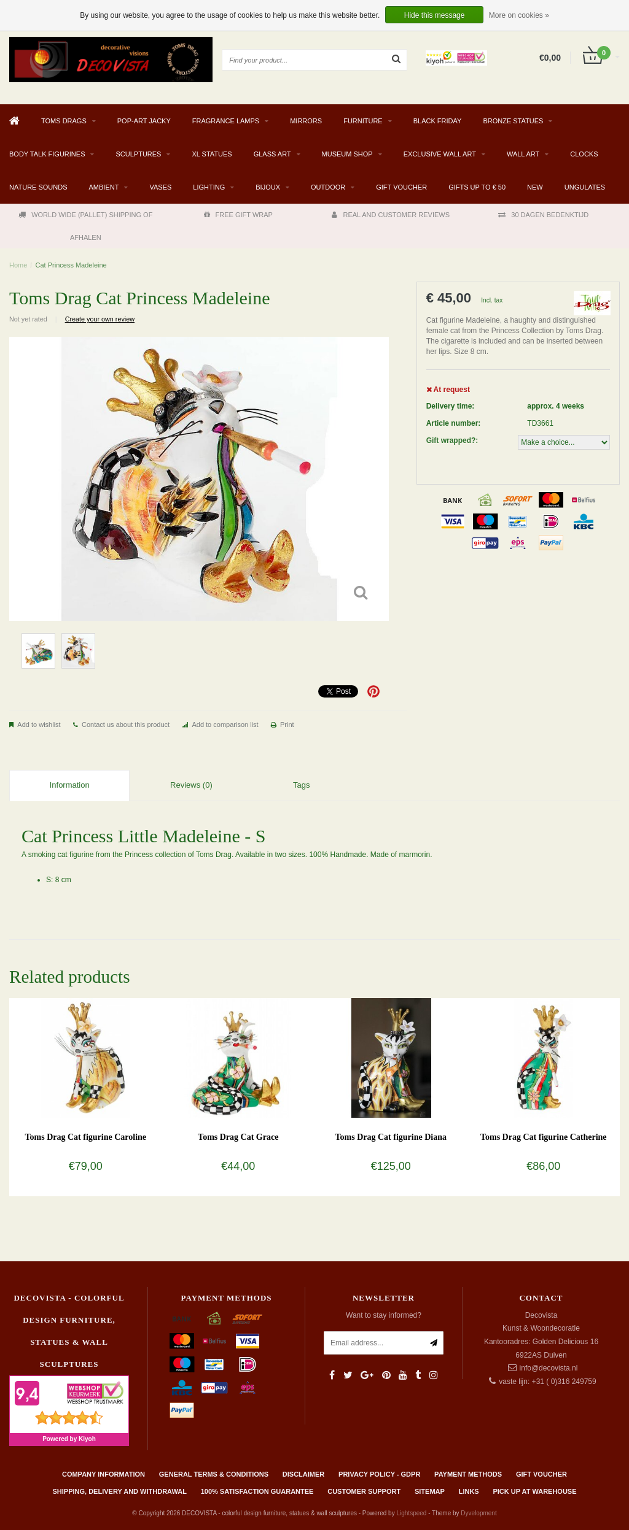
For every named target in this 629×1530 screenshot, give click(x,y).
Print (287, 724)
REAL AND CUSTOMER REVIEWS (391, 214)
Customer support (363, 1491)
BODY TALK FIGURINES (47, 154)
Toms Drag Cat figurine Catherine (543, 1137)
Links (469, 1491)
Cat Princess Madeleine (71, 265)
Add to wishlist (38, 724)
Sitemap (430, 1491)
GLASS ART (272, 154)
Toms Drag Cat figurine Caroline (85, 1137)
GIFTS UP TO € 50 (477, 187)
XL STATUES (212, 154)
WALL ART (523, 154)
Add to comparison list (225, 724)
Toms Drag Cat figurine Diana (391, 1137)
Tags (301, 785)
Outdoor (328, 187)
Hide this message (434, 15)
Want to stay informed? (383, 1315)
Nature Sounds (38, 187)
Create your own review (100, 319)
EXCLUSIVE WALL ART (440, 154)
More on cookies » (519, 15)
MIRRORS (306, 121)
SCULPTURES (138, 154)
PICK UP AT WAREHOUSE (534, 1491)
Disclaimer (303, 1474)
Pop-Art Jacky (144, 121)
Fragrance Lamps (225, 121)
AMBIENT (104, 187)
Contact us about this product (126, 724)
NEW (535, 187)
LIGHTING (209, 187)
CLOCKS (584, 154)
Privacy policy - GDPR (379, 1474)
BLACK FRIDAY (437, 121)
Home (18, 265)
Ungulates (585, 187)
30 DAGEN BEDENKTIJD (543, 214)
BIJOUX (268, 187)
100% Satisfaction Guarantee (257, 1491)
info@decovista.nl (549, 1368)
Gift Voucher (401, 187)
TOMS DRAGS (64, 121)
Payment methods (468, 1474)
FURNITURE (363, 121)
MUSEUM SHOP (347, 154)
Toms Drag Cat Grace (238, 1137)
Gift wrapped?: (452, 440)
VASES (160, 187)
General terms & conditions (213, 1474)
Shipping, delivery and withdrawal (119, 1491)
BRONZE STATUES (513, 121)
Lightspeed (411, 1513)
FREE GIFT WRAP (238, 214)
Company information (103, 1474)
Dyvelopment (478, 1513)
